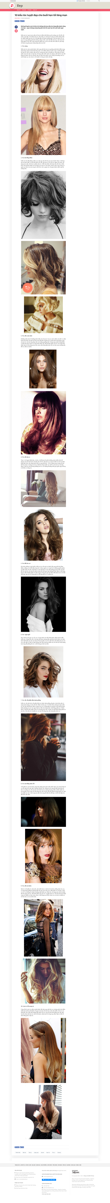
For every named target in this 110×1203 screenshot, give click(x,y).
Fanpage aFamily (81, 0)
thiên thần (18, 1152)
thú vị (53, 1152)
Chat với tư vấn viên (49, 1180)
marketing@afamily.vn (48, 1176)
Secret (42, 1152)
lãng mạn (36, 1152)
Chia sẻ (17, 21)
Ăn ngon (60, 1165)
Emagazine (13, 0)
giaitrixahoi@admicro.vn (49, 1187)
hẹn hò (48, 1152)
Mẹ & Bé (33, 1165)
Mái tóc (24, 1152)
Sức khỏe (49, 1165)
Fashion (24, 10)
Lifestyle (23, 1165)
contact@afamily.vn (23, 1179)
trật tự (30, 1152)
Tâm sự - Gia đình (66, 1165)
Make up (35, 10)
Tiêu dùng (55, 1165)
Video (77, 1165)
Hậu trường (44, 1165)
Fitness (29, 10)
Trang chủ (17, 1165)
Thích (22, 21)
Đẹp (20, 5)
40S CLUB (73, 1165)
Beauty (19, 10)
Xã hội (27, 1165)
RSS (80, 1165)
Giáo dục (38, 1165)
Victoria (59, 1152)
